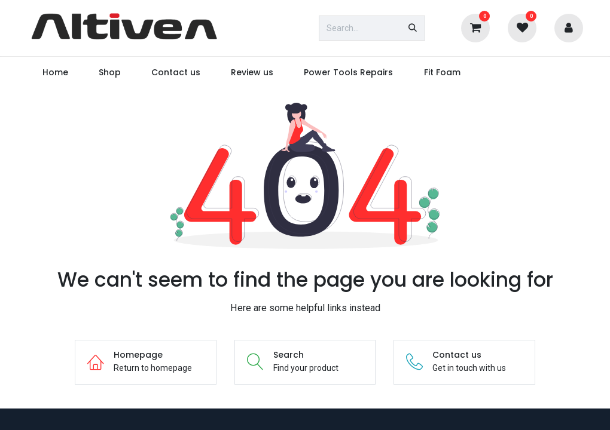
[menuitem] (55, 72)
